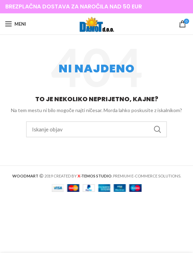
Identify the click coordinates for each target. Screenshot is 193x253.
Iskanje (157, 129)
